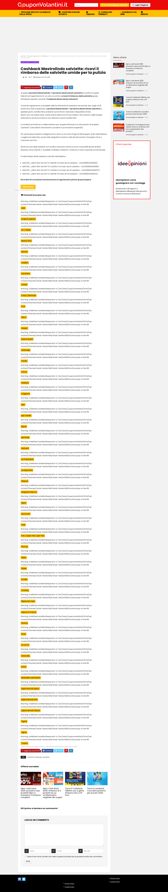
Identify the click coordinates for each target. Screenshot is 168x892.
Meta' (23, 503)
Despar (24, 328)
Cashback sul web (128, 13)
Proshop (25, 590)
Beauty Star (26, 241)
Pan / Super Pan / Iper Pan (32, 535)
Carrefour (25, 273)
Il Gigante (25, 393)
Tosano (24, 743)
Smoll (23, 666)
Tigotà (24, 721)
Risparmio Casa (28, 601)
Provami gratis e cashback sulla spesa (35, 13)
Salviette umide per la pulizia (38, 757)
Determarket (27, 339)
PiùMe (23, 568)
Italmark (25, 448)
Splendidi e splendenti (30, 677)
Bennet (24, 251)
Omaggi (90, 13)
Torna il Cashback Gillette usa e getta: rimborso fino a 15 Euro (74, 791)
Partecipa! (28, 187)
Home (23, 56)
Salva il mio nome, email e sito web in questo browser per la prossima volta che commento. (65, 856)
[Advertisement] (84, 33)
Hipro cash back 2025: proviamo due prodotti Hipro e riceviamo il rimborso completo (31, 793)
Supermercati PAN (29, 699)
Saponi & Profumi (28, 612)
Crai (23, 306)
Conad (24, 284)
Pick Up (24, 546)
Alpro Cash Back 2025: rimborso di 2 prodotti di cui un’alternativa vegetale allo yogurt (52, 793)
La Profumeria (27, 459)
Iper (23, 404)
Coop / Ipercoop (28, 295)
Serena (24, 623)
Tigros (24, 732)
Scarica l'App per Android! (114, 5)
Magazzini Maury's (29, 492)
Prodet (24, 579)
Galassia (25, 383)
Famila (24, 361)
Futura (24, 372)
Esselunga (25, 350)
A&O (23, 208)
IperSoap (25, 437)
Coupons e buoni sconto (69, 13)
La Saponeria (26, 470)
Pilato (23, 557)
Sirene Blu (25, 656)
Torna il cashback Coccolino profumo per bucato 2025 (96, 790)
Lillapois (24, 481)
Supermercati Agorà (30, 688)
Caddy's (24, 262)
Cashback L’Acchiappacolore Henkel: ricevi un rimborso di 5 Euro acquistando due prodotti (137, 128)
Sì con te (25, 645)
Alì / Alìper (26, 230)
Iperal (23, 426)
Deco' (23, 317)
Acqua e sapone (28, 219)
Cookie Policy (69, 887)
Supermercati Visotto (30, 710)
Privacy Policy (69, 884)
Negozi (144, 13)
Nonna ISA (25, 514)
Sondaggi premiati (105, 13)
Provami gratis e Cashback (38, 56)
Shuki (23, 634)
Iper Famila (26, 415)
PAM (23, 525)
